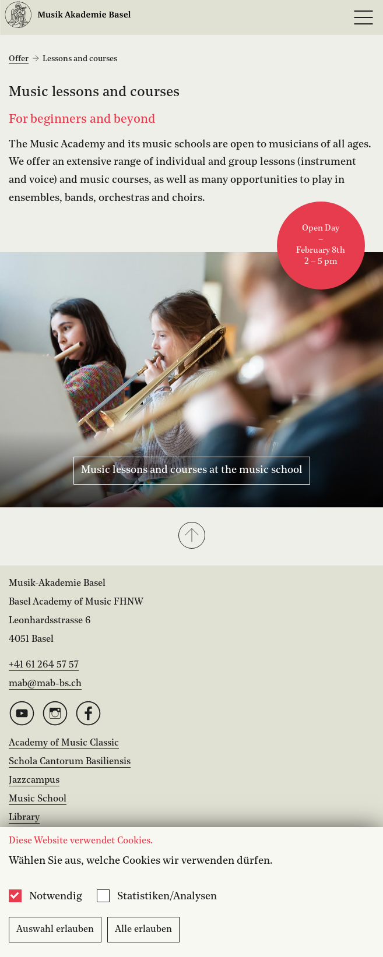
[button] (191, 536)
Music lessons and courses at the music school (192, 470)
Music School (37, 799)
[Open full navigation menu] (363, 17)
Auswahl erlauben (55, 929)
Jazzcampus (34, 780)
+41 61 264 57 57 (44, 665)
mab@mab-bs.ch (45, 683)
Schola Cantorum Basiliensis (70, 762)
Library (24, 817)
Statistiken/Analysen (167, 896)
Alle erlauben (143, 929)
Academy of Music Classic (64, 743)
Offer (19, 59)
